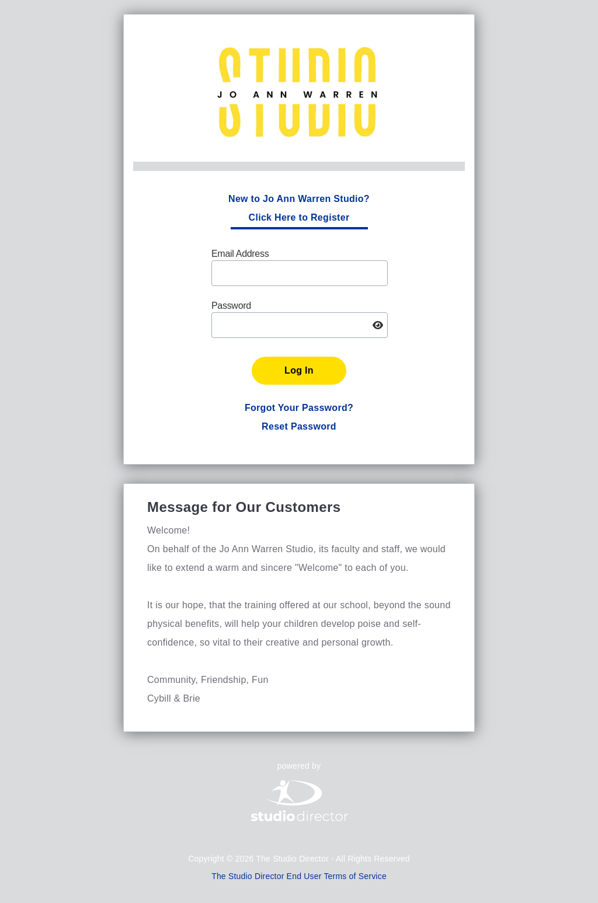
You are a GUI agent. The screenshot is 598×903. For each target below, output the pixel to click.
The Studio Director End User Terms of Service (299, 876)
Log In (299, 370)
